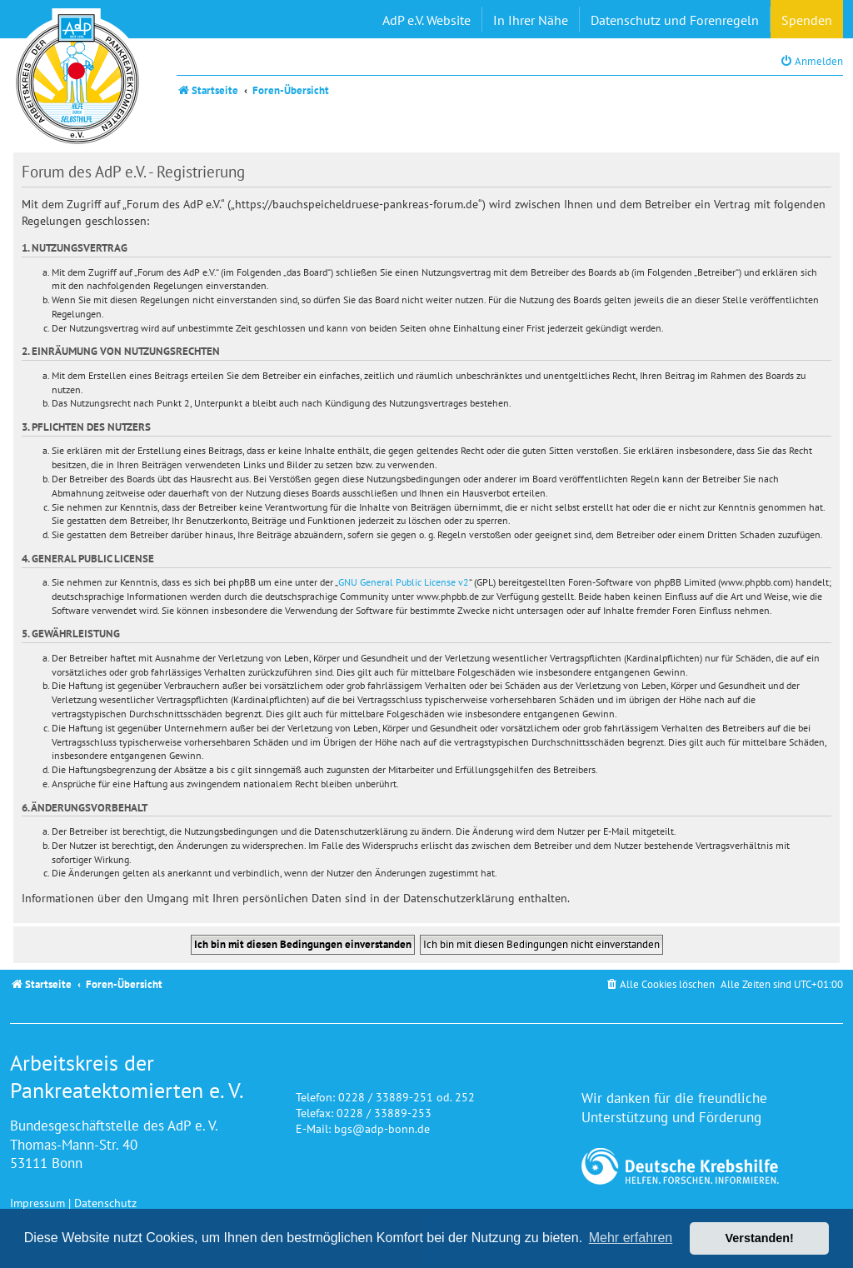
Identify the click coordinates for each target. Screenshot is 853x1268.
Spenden (806, 20)
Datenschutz (105, 1203)
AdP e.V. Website (426, 20)
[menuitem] (811, 61)
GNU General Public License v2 (403, 582)
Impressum (37, 1203)
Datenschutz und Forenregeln (675, 20)
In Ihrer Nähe (530, 20)
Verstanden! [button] (760, 1238)
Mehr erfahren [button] (631, 1238)
